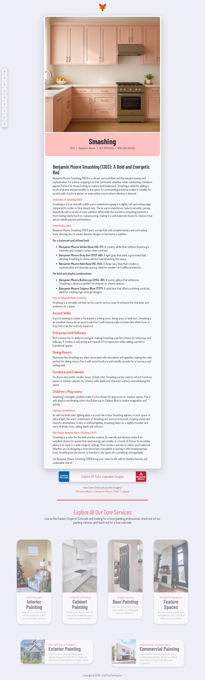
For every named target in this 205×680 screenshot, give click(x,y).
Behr (117, 491)
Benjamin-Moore (103, 491)
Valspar (125, 491)
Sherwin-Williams (84, 491)
